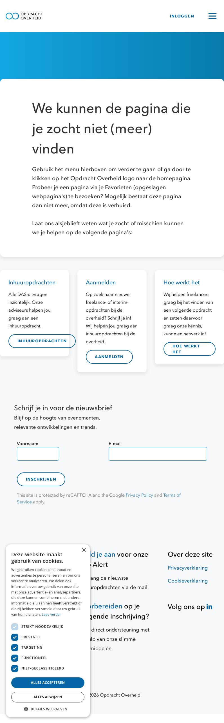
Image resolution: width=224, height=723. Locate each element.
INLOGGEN (182, 16)
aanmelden (109, 357)
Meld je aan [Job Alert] (97, 554)
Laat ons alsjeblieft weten (65, 223)
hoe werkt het (186, 349)
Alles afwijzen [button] (47, 697)
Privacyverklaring (188, 568)
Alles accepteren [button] (48, 682)
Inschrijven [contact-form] (41, 479)
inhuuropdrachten (42, 341)
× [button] (84, 550)
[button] (47, 709)
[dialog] (48, 630)
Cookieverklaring (188, 580)
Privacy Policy (139, 495)
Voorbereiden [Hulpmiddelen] (100, 606)
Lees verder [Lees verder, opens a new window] (51, 614)
